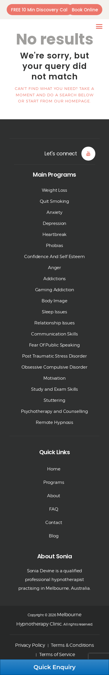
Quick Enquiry (54, 667)
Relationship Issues (54, 323)
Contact (53, 522)
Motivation (54, 378)
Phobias (54, 245)
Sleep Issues (54, 312)
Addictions (54, 278)
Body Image (54, 300)
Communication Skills (54, 334)
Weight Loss (54, 190)
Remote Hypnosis (54, 422)
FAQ (53, 509)
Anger (54, 267)
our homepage (72, 101)
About (53, 495)
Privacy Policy (30, 645)
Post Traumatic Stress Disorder (54, 356)
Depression (55, 223)
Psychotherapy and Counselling (54, 411)
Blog (53, 536)
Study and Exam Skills (54, 389)
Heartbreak (54, 234)
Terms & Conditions (72, 645)
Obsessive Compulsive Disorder (54, 367)
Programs (53, 482)
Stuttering (54, 400)
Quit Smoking (54, 201)
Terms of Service (57, 654)
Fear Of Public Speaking (54, 345)
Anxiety (54, 212)
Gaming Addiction (54, 289)
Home (53, 469)
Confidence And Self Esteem (54, 256)
